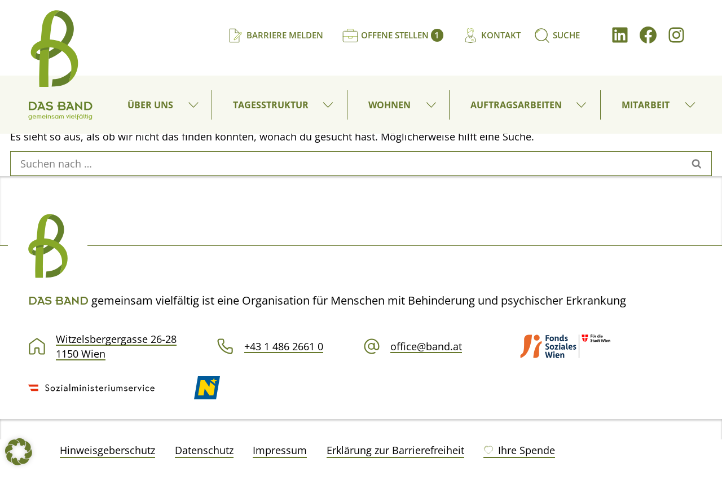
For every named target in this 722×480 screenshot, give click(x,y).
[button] (195, 105)
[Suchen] (557, 35)
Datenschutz (204, 450)
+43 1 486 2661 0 (283, 346)
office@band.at (426, 346)
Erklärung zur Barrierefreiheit (395, 450)
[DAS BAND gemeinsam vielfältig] (60, 65)
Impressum (280, 450)
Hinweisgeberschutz (107, 450)
